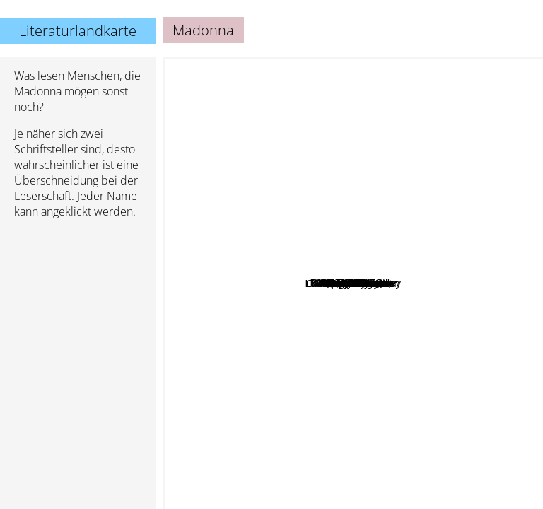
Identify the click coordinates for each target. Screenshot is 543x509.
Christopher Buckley (464, 334)
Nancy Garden (292, 407)
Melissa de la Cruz (488, 234)
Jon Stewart (451, 287)
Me (286, 307)
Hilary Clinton (397, 297)
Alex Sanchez (236, 316)
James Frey (241, 150)
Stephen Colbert (435, 346)
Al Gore (302, 267)
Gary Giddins (323, 292)
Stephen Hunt (328, 207)
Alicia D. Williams (379, 338)
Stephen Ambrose (446, 125)
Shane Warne (372, 284)
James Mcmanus (355, 422)
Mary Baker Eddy (337, 256)
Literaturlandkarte (77, 30)
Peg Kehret (241, 328)
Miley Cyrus (393, 241)
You (291, 330)
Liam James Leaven (323, 382)
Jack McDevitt (303, 140)
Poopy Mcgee (332, 310)
